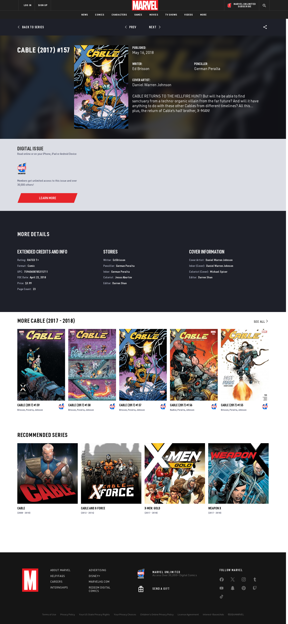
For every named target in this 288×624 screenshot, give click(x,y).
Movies (153, 14)
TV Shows (171, 14)
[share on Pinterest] (244, 589)
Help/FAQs (57, 576)
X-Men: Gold (152, 533)
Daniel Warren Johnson (112, 102)
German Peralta (187, 86)
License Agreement (188, 614)
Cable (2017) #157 (130, 430)
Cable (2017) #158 (79, 430)
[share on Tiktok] (222, 597)
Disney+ (94, 576)
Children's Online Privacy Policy (157, 614)
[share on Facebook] (222, 580)
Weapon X (214, 533)
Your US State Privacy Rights (94, 614)
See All (261, 346)
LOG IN (27, 5)
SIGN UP (42, 5)
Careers (56, 581)
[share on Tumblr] (255, 580)
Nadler (173, 434)
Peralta (30, 434)
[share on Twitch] (255, 589)
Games (138, 14)
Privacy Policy (67, 614)
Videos (188, 14)
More (203, 14)
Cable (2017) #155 (232, 430)
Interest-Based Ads (213, 614)
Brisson (21, 434)
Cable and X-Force (93, 533)
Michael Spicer (218, 296)
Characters (119, 14)
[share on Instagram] (244, 580)
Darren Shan (119, 308)
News (84, 14)
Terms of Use (49, 614)
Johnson (39, 434)
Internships (59, 587)
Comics (99, 14)
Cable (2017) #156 (181, 430)
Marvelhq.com (99, 581)
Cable (21, 533)
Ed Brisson (101, 86)
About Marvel (60, 570)
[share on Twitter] (233, 580)
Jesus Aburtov (123, 302)
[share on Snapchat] (233, 589)
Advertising (97, 570)
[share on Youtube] (222, 589)
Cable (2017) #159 (28, 430)
